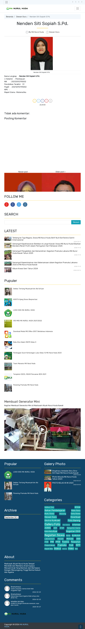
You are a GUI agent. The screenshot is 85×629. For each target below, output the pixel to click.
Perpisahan (75, 542)
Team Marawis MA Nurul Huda (24, 364)
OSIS (78, 539)
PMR (52, 542)
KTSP (62, 528)
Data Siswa (75, 514)
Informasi (76, 525)
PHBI (46, 542)
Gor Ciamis (66, 525)
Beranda (9, 17)
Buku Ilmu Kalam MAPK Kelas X (24, 342)
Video (71, 548)
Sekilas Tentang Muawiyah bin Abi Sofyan (28, 289)
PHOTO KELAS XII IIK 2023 (62, 483)
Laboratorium (50, 539)
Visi (76, 549)
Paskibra (65, 542)
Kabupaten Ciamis (73, 528)
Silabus (57, 548)
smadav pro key (17, 601)
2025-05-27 (37, 607)
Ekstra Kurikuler (52, 520)
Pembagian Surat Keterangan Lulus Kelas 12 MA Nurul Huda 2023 (37, 353)
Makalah (61, 539)
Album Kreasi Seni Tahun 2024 (25, 269)
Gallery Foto (52, 524)
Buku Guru (75, 510)
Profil (71, 545)
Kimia (68, 536)
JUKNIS (48, 528)
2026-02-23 (36, 592)
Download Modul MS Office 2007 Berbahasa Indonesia (33, 331)
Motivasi (70, 539)
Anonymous (16, 587)
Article (77, 507)
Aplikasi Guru (49, 507)
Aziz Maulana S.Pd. (60, 191)
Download (75, 517)
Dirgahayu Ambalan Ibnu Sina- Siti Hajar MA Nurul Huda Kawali (65, 472)
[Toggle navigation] (6, 2)
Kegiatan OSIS (73, 531)
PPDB (58, 542)
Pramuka (62, 545)
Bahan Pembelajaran (55, 510)
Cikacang (62, 514)
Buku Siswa (49, 514)
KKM (55, 528)
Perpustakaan (50, 545)
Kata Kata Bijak (51, 531)
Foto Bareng (74, 520)
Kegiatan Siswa (55, 535)
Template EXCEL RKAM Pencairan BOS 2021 (29, 374)
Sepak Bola (49, 549)
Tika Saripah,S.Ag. (23, 191)
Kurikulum (76, 535)
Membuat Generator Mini (22, 401)
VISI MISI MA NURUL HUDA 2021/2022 (27, 321)
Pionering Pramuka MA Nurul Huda (25, 385)
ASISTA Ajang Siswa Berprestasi (25, 299)
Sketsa (64, 549)
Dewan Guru (21, 17)
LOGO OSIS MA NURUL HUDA (24, 310)
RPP (78, 545)
